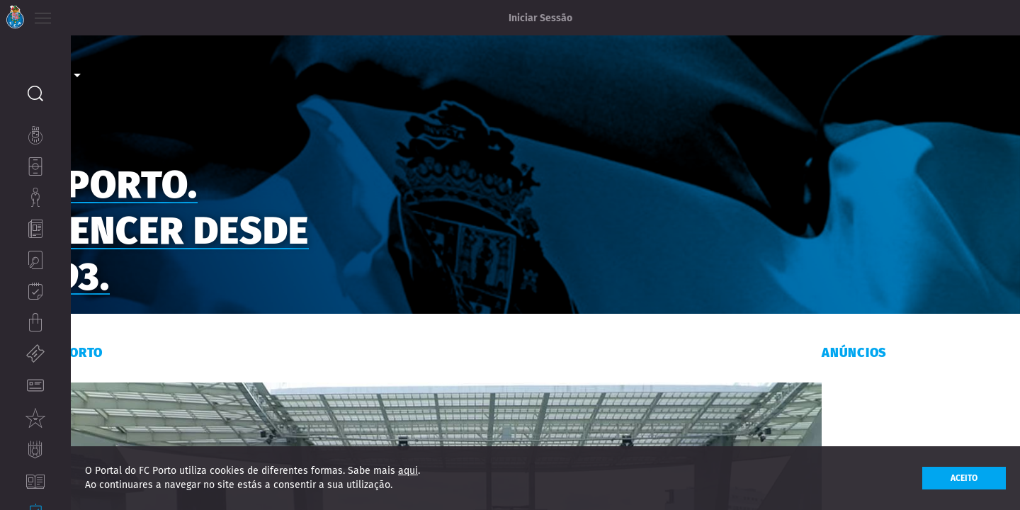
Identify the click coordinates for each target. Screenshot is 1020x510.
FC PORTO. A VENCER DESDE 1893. (232, 224)
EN (100, 14)
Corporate (109, 50)
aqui (408, 471)
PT (79, 14)
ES (119, 14)
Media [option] (109, 70)
